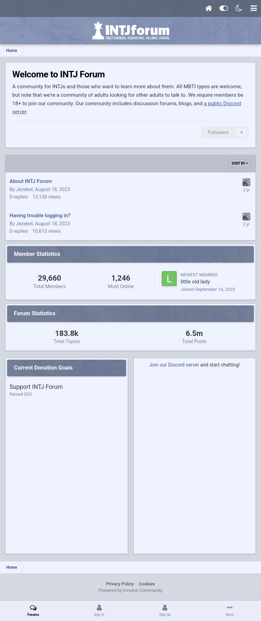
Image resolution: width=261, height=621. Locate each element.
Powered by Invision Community (130, 590)
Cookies (147, 583)
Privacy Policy (120, 583)
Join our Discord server (174, 365)
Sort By (240, 163)
